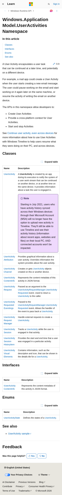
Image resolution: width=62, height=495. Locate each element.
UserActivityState (12, 418)
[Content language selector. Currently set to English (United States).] (17, 467)
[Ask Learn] (51, 10)
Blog (41, 482)
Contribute (7, 486)
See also (9, 57)
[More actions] (57, 10)
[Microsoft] (31, 4)
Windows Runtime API (21, 11)
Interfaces (9, 49)
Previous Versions (26, 482)
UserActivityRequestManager (9, 320)
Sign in (56, 4)
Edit (56, 64)
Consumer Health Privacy (41, 486)
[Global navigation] (3, 4)
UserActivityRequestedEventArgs (9, 305)
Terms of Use (8, 491)
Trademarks (24, 491)
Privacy (19, 486)
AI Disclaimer (8, 482)
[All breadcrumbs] (5, 10)
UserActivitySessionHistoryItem (9, 341)
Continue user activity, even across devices (30, 133)
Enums (8, 53)
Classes (8, 45)
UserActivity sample (18, 433)
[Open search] (49, 4)
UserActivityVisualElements (9, 353)
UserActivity (9, 174)
